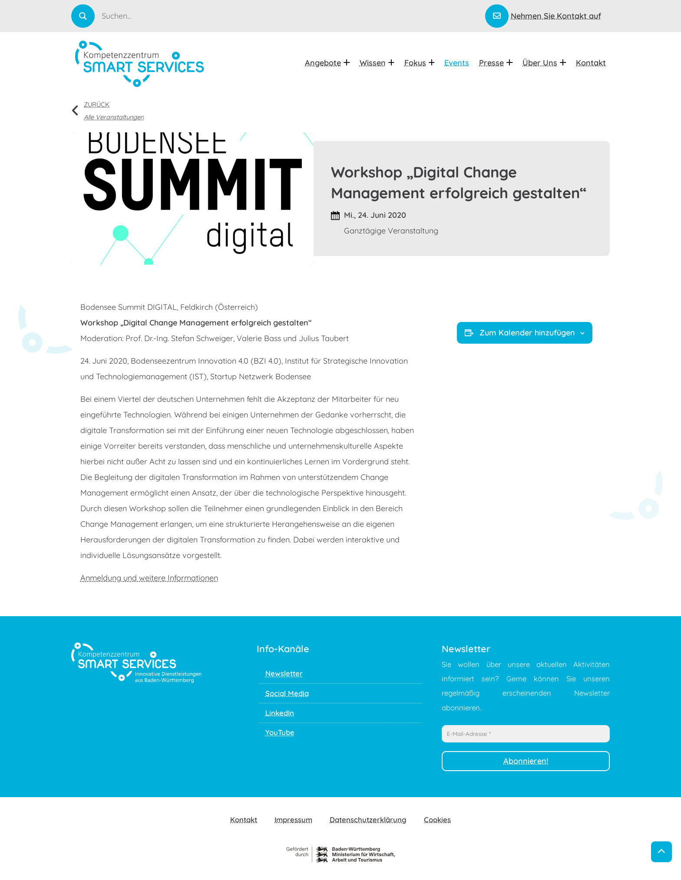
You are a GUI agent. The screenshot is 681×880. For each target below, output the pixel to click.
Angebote (327, 63)
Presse (495, 63)
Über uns (544, 63)
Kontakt (591, 63)
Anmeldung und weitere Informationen (149, 578)
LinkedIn (279, 712)
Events (456, 63)
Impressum (293, 819)
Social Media (287, 693)
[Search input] (292, 15)
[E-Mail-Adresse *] (526, 733)
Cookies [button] (437, 819)
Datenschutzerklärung (368, 819)
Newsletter (284, 673)
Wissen (377, 63)
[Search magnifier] (83, 16)
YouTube (279, 732)
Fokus (419, 63)
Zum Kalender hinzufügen (525, 333)
